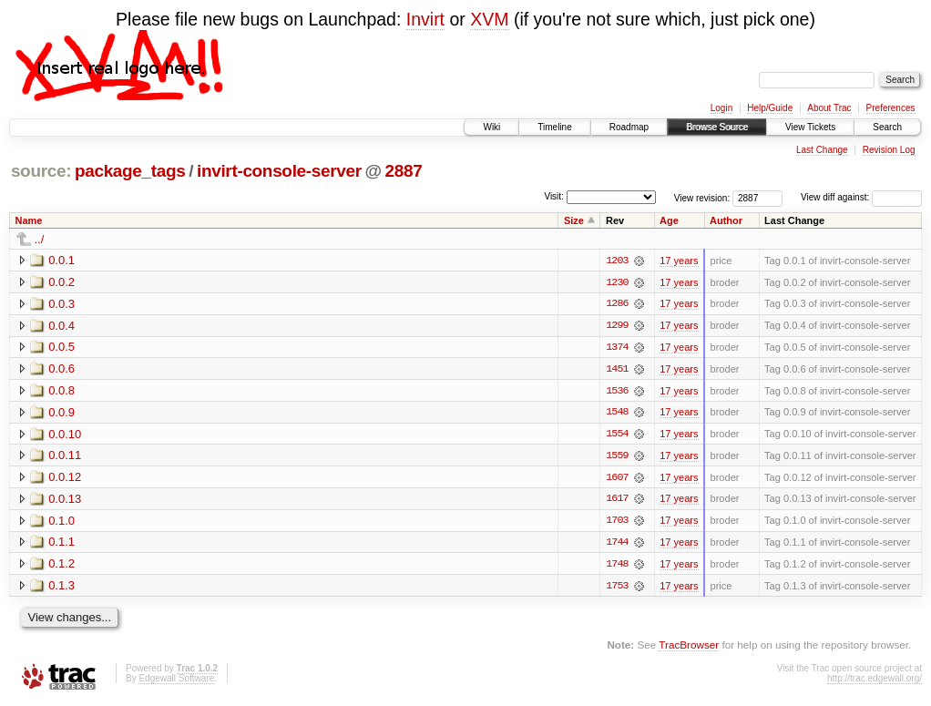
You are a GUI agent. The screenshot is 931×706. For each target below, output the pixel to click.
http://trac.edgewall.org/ (874, 681)
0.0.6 (61, 369)
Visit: (554, 196)
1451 (617, 370)
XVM (489, 19)
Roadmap (629, 127)
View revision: (702, 197)
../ (40, 239)
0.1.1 (61, 544)
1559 (617, 457)
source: (41, 170)
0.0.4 (61, 326)
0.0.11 (64, 457)
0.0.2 (61, 282)
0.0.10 (64, 435)
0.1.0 (61, 522)
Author (726, 220)
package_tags (130, 170)
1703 (617, 523)
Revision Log (889, 150)
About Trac (829, 108)
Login (721, 108)
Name (29, 220)
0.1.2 (61, 566)
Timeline (554, 127)
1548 (617, 413)
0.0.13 (64, 500)
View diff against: (861, 197)
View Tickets (810, 127)
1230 (617, 282)
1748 (617, 566)
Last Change (822, 150)
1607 (617, 479)
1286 (617, 304)
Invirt (425, 19)
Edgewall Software (176, 681)
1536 (617, 391)
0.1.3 (61, 588)
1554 (617, 435)
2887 (404, 170)
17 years (679, 260)
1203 (617, 260)
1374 (617, 348)
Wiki (491, 127)
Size (574, 220)
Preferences (891, 108)
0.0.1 (61, 260)
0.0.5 (61, 347)
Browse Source (717, 127)
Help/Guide (770, 108)
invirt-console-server (279, 170)
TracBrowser (689, 647)
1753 (617, 588)
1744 (617, 544)
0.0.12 (64, 479)
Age (669, 220)
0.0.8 (61, 391)
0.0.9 (61, 413)
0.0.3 (61, 304)
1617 (617, 501)
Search (887, 127)
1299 (617, 326)
